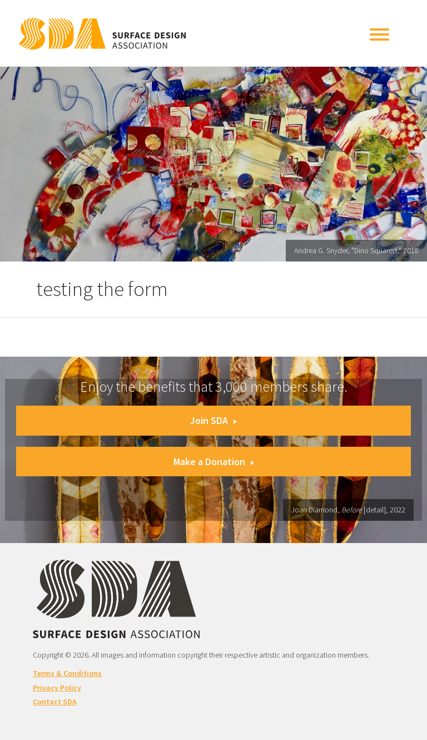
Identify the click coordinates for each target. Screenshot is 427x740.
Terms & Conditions (67, 673)
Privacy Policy (57, 688)
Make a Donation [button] (213, 461)
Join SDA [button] (213, 420)
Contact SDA (55, 702)
